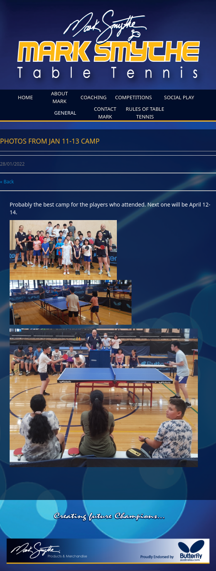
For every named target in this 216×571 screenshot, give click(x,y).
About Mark (59, 97)
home (25, 97)
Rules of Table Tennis (145, 112)
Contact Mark (105, 112)
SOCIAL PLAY (179, 97)
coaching (94, 97)
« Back (7, 181)
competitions (133, 97)
